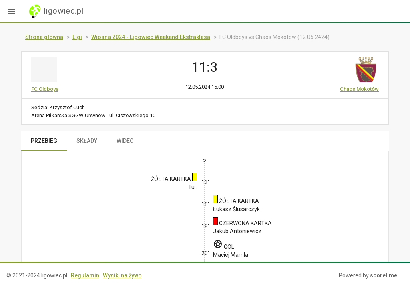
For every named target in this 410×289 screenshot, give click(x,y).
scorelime (383, 275)
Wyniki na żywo (122, 275)
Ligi (77, 37)
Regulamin (85, 275)
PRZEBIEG (44, 141)
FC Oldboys (44, 89)
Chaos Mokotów (359, 89)
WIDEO (125, 141)
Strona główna (44, 37)
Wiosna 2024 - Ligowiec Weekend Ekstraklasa (150, 37)
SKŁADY (87, 141)
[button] (11, 11)
